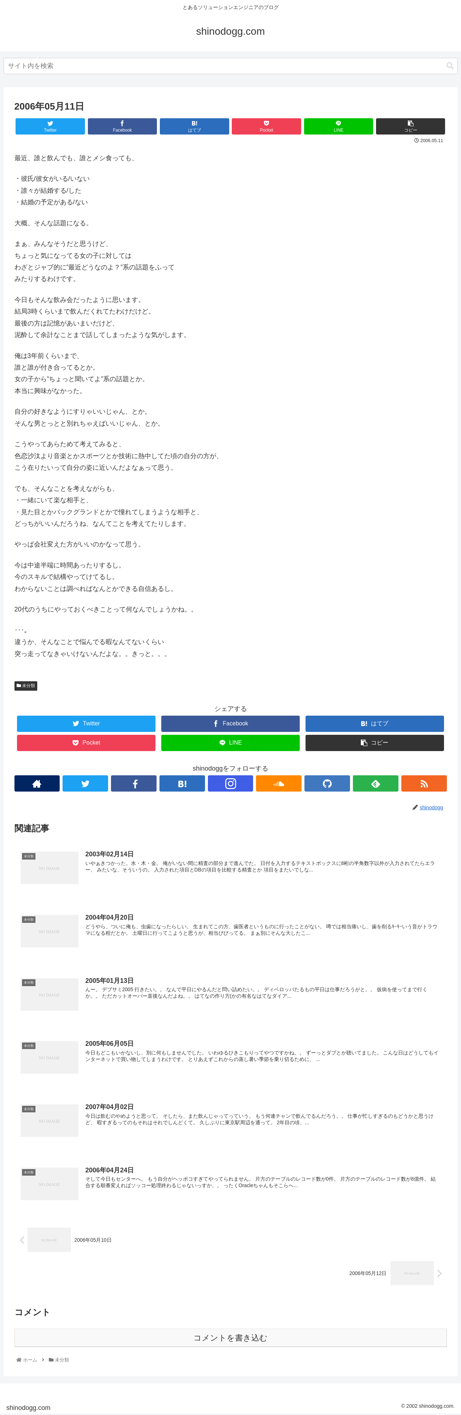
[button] (450, 66)
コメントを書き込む (230, 1338)
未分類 (26, 685)
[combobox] (231, 66)
